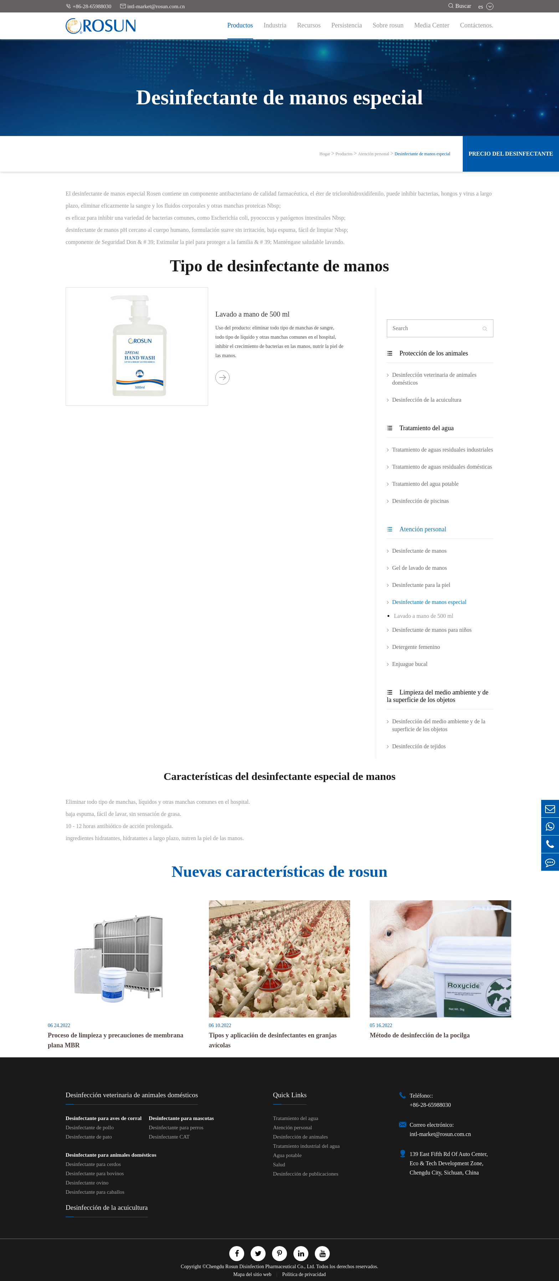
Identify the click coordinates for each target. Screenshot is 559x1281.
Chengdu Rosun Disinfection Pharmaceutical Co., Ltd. (260, 1266)
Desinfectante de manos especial (422, 153)
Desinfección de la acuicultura (426, 400)
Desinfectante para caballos (95, 1192)
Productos (240, 25)
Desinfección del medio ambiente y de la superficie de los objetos (438, 725)
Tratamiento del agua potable (425, 484)
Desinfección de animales (300, 1137)
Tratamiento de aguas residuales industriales (442, 450)
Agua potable (287, 1155)
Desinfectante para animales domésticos (111, 1155)
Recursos (309, 25)
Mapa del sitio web (252, 1274)
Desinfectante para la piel (421, 585)
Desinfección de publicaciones (305, 1174)
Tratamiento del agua (420, 428)
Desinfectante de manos (419, 551)
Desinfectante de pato (89, 1137)
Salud (279, 1164)
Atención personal (373, 153)
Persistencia (347, 25)
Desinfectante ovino (87, 1183)
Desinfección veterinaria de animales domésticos (434, 379)
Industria (275, 25)
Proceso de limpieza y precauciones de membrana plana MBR (115, 1040)
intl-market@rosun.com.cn (152, 6)
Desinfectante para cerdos (93, 1164)
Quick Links (290, 1095)
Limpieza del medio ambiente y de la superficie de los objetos (437, 696)
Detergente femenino (416, 647)
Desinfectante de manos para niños (432, 630)
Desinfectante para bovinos (95, 1173)
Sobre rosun (388, 25)
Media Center (431, 25)
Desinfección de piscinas (420, 501)
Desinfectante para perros (176, 1127)
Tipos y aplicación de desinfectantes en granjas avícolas (273, 1040)
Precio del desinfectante (510, 154)
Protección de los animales (427, 353)
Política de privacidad (304, 1274)
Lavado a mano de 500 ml (252, 314)
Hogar (324, 153)
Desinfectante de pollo (90, 1127)
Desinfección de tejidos (419, 746)
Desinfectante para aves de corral (104, 1118)
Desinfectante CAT (169, 1137)
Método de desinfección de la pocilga (420, 1035)
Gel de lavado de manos (419, 568)
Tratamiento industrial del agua (306, 1146)
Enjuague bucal (409, 664)
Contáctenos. (476, 25)
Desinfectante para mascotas (181, 1118)
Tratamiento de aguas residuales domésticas (442, 467)
